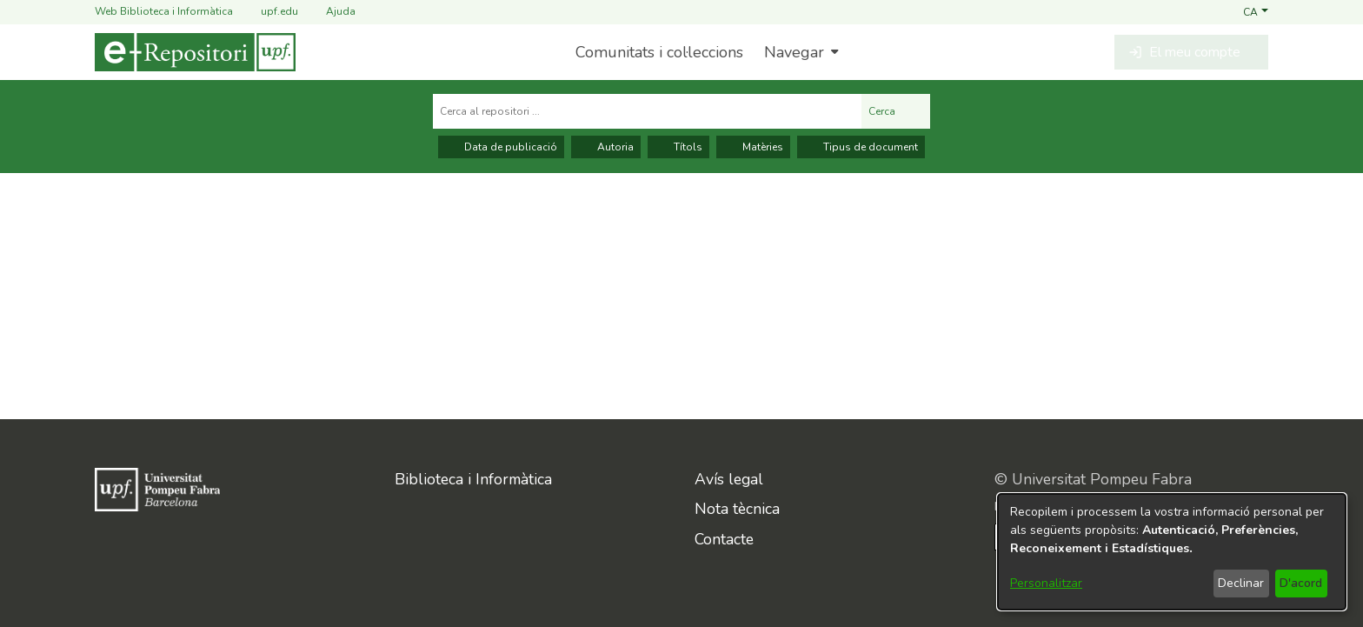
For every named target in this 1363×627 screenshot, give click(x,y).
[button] (1255, 11)
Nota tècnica (737, 508)
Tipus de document (861, 147)
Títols (678, 147)
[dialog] (1172, 552)
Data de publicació (501, 147)
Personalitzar (1046, 583)
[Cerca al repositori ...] (647, 111)
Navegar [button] (794, 52)
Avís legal (729, 479)
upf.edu (269, 11)
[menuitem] (799, 52)
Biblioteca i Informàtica (473, 479)
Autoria (606, 147)
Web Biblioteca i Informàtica (164, 11)
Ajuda (330, 11)
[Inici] (195, 52)
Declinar (1241, 583)
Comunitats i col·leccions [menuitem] (659, 52)
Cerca (895, 111)
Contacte (724, 539)
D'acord (1301, 583)
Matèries (753, 147)
